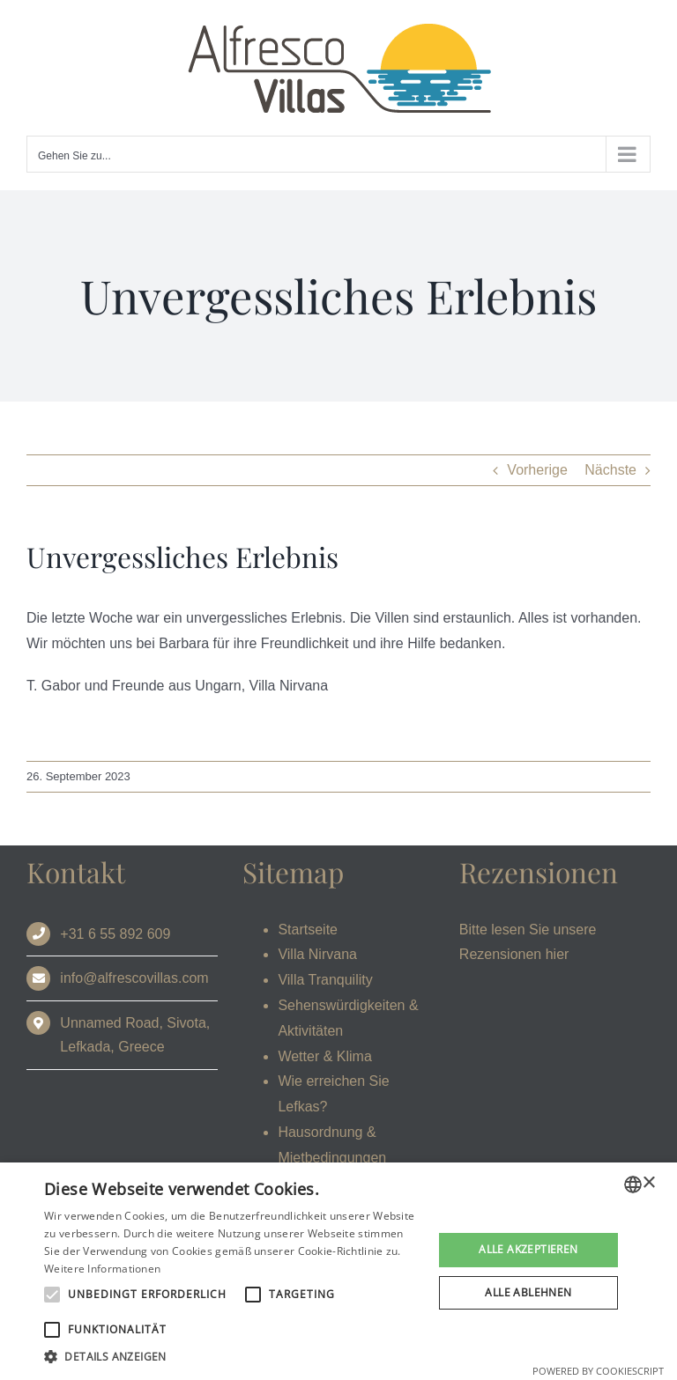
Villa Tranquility (325, 979)
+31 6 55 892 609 (115, 933)
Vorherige (537, 469)
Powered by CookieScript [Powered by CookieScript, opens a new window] (598, 1370)
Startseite (308, 929)
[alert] (338, 1271)
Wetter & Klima (324, 1056)
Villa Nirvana (317, 954)
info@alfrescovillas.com (134, 977)
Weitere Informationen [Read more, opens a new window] (102, 1268)
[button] (232, 1357)
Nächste (610, 469)
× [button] (648, 1183)
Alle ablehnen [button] (528, 1292)
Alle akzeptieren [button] (528, 1249)
